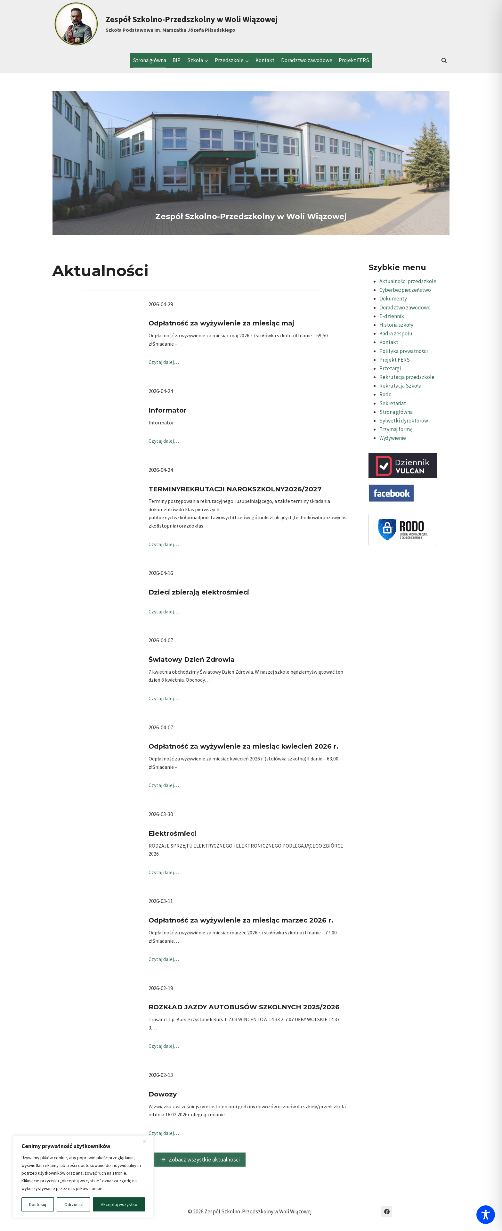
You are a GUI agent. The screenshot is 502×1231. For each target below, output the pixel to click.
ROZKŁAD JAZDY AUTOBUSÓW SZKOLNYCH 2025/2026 (244, 1007)
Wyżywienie (392, 437)
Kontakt (264, 60)
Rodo (385, 394)
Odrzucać (73, 1204)
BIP (177, 60)
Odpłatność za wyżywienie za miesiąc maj (221, 323)
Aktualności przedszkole (407, 281)
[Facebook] (386, 1211)
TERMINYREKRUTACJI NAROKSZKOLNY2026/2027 (235, 489)
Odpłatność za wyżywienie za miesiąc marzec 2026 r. (241, 920)
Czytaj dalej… (164, 362)
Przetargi (390, 368)
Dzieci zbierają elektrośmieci (199, 592)
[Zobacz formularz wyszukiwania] (444, 60)
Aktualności (100, 270)
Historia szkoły (396, 324)
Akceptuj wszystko (119, 1204)
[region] (83, 1177)
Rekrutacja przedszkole (406, 377)
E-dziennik (391, 316)
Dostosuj (37, 1204)
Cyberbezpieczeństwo (405, 289)
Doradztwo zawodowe (306, 60)
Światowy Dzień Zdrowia (192, 659)
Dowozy (163, 1094)
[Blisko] (147, 1141)
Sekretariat (392, 403)
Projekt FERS (354, 60)
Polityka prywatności (403, 351)
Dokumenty (393, 298)
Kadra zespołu (395, 333)
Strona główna (149, 60)
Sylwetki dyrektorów (403, 420)
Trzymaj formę (395, 429)
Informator (168, 410)
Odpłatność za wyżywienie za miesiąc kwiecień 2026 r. (243, 746)
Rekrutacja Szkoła (400, 385)
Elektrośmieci (172, 833)
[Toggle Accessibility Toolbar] (486, 1215)
